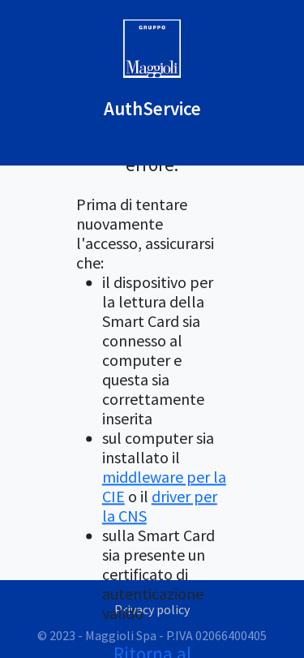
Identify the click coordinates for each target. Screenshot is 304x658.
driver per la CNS (159, 507)
